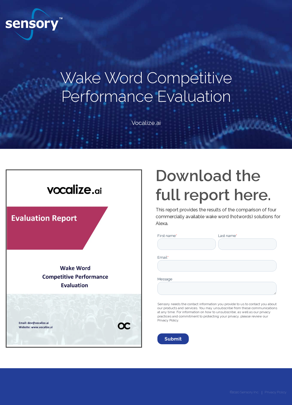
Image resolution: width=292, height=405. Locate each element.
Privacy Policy (275, 392)
